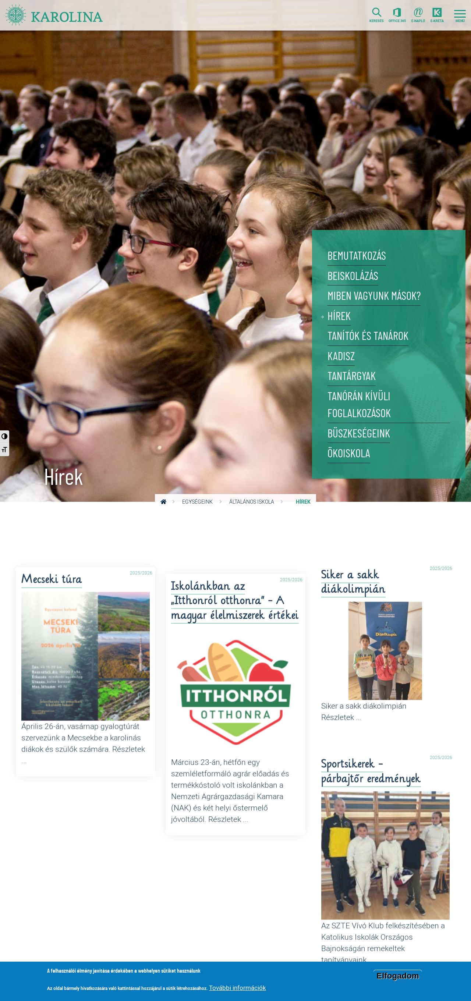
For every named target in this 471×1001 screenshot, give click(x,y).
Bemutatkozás (356, 256)
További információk (237, 987)
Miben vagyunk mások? (374, 296)
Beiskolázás (352, 276)
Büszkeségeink (358, 434)
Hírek (339, 316)
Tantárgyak (351, 376)
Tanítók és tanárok (367, 336)
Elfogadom (397, 975)
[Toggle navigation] (460, 15)
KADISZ (341, 356)
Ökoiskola (348, 453)
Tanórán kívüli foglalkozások (359, 405)
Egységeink (197, 501)
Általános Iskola (251, 501)
